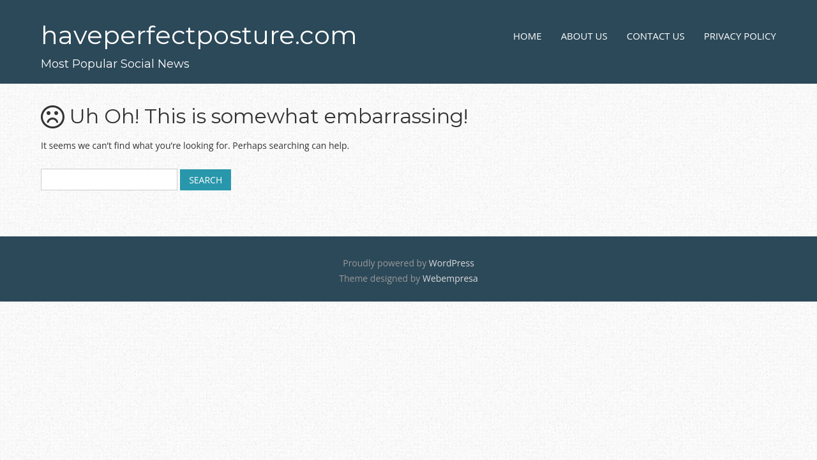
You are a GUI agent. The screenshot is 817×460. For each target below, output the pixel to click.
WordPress (451, 263)
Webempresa (450, 278)
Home (527, 35)
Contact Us (656, 35)
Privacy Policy (740, 35)
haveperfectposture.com (199, 34)
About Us (584, 35)
